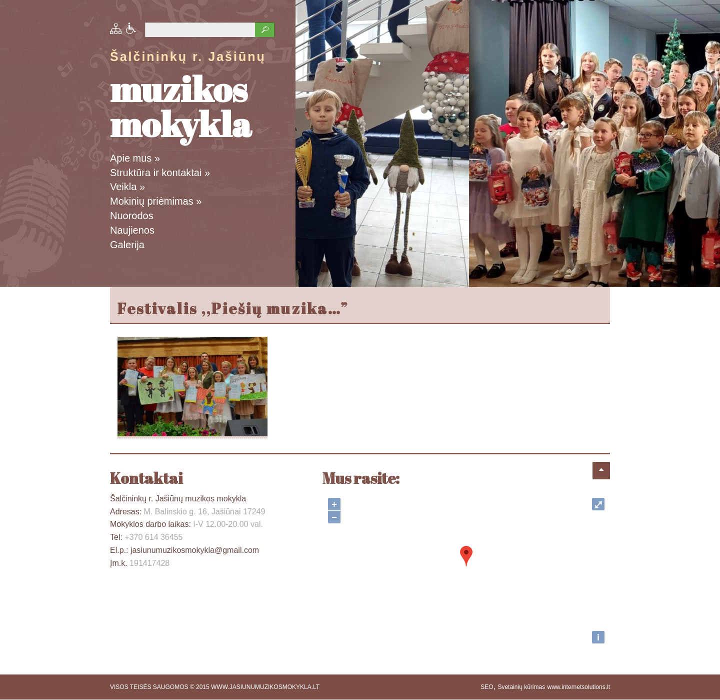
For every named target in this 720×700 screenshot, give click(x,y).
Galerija (127, 244)
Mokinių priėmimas (156, 201)
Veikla (127, 186)
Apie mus (135, 158)
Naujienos (132, 230)
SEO (486, 686)
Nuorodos (132, 215)
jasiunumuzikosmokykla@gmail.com (194, 550)
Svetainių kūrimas (521, 686)
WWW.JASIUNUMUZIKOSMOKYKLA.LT (265, 686)
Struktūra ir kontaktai (160, 172)
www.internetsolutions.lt (579, 686)
